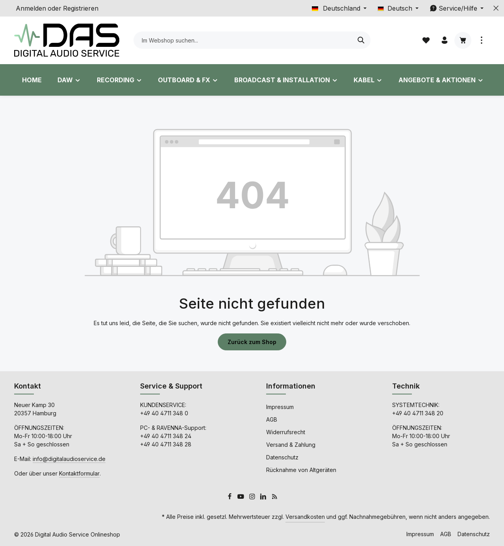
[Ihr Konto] (444, 40)
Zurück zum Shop (252, 342)
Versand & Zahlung (290, 444)
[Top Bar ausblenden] (496, 8)
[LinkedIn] (264, 497)
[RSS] (274, 497)
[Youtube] (241, 497)
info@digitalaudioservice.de (69, 458)
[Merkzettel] (425, 40)
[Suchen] (361, 40)
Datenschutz (282, 457)
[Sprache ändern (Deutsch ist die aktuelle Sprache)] (398, 8)
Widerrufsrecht (285, 432)
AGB (271, 419)
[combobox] (242, 40)
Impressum (280, 406)
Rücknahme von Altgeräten (301, 469)
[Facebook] (230, 497)
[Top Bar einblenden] (481, 40)
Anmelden (31, 8)
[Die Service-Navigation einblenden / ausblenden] (456, 8)
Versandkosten (305, 516)
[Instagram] (253, 497)
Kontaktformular (79, 473)
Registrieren (80, 8)
